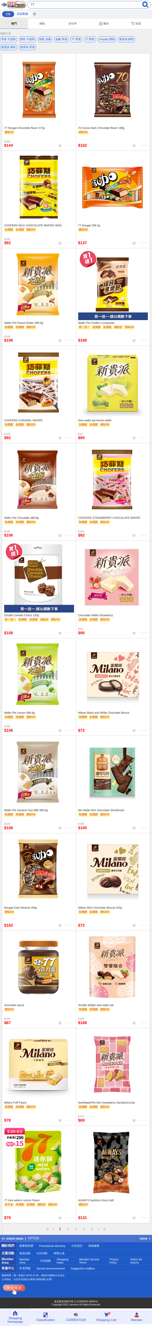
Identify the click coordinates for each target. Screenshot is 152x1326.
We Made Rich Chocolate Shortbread (101, 810)
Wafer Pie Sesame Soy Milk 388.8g (26, 810)
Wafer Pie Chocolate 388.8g (21, 517)
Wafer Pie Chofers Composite (96, 322)
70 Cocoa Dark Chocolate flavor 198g (101, 127)
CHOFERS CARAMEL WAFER (23, 420)
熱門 (14, 23)
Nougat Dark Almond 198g (20, 907)
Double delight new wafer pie (96, 1005)
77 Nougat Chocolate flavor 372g (24, 127)
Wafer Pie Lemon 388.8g (19, 712)
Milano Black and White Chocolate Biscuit (103, 712)
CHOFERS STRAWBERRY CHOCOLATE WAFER (109, 517)
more (145, 1238)
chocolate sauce (14, 1005)
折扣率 (72, 23)
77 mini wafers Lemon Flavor (22, 1200)
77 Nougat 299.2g (89, 225)
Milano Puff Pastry (15, 1102)
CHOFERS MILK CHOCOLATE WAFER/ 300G (33, 225)
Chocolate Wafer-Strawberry (95, 615)
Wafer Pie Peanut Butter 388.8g (23, 322)
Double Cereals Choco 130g (21, 615)
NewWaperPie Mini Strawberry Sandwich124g (106, 1102)
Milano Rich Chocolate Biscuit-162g (100, 907)
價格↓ (42, 23)
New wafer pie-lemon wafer (95, 420)
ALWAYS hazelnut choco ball (96, 1200)
